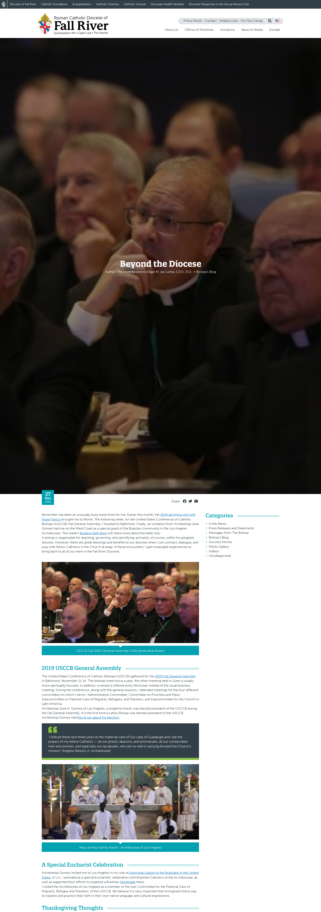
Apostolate (128, 882)
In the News (217, 524)
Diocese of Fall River (23, 4)
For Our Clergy (252, 21)
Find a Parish (193, 21)
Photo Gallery (219, 547)
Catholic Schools (135, 4)
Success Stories (220, 542)
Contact (211, 21)
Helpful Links (228, 21)
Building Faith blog (93, 533)
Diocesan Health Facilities (167, 4)
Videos (214, 551)
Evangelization (81, 4)
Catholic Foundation (54, 4)
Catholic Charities (107, 4)
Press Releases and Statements (231, 528)
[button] (277, 21)
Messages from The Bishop (229, 533)
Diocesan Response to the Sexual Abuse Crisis (219, 4)
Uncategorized (220, 556)
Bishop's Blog (218, 537)
